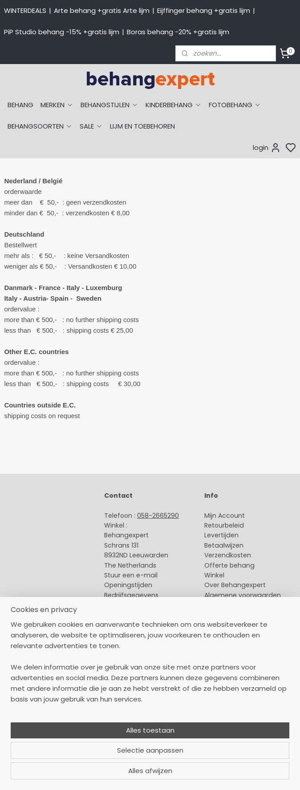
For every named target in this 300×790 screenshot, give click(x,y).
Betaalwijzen (223, 545)
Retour (214, 525)
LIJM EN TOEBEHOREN (142, 126)
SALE (91, 126)
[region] (91, 715)
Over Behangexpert (235, 584)
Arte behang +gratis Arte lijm (102, 10)
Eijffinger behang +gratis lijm (203, 10)
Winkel (214, 575)
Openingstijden (128, 584)
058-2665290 (158, 515)
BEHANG (20, 104)
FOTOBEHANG (235, 104)
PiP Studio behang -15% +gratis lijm (61, 31)
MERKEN (57, 104)
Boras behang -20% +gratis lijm (178, 31)
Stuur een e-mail (131, 575)
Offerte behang (229, 565)
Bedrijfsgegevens (131, 595)
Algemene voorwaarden (242, 595)
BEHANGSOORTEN (40, 126)
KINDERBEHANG (174, 104)
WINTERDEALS (25, 10)
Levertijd (217, 535)
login (267, 147)
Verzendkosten (227, 555)
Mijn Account (224, 515)
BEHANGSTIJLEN (109, 104)
